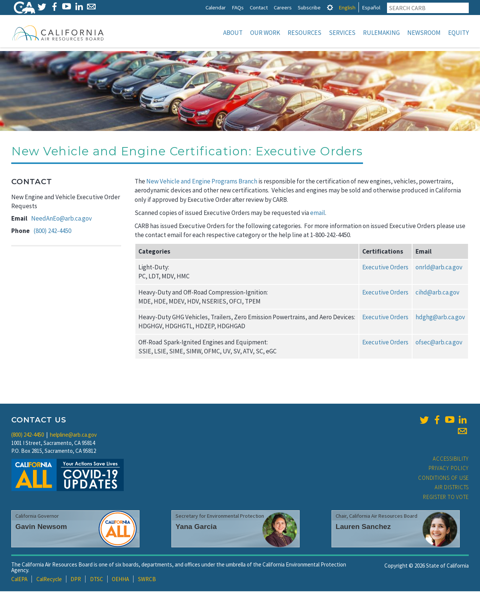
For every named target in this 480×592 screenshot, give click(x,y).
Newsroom (424, 33)
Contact (259, 7)
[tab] (330, 7)
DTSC (96, 579)
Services (342, 33)
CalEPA (19, 579)
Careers (283, 7)
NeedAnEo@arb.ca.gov (61, 219)
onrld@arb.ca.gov (439, 268)
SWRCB (147, 579)
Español (371, 7)
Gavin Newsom (41, 527)
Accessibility (451, 459)
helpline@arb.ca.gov (73, 435)
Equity (458, 33)
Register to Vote (446, 497)
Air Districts (452, 487)
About (233, 33)
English (347, 7)
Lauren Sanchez (363, 527)
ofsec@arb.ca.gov (439, 343)
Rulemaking (381, 33)
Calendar (216, 7)
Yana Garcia (196, 527)
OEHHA (120, 579)
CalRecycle (49, 579)
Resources (304, 33)
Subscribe (309, 7)
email (317, 213)
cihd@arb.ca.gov (437, 293)
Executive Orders (385, 268)
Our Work (265, 33)
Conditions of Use (443, 478)
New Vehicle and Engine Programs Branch (201, 182)
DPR (75, 579)
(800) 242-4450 (52, 231)
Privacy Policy (449, 468)
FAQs (238, 7)
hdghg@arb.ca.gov (440, 318)
